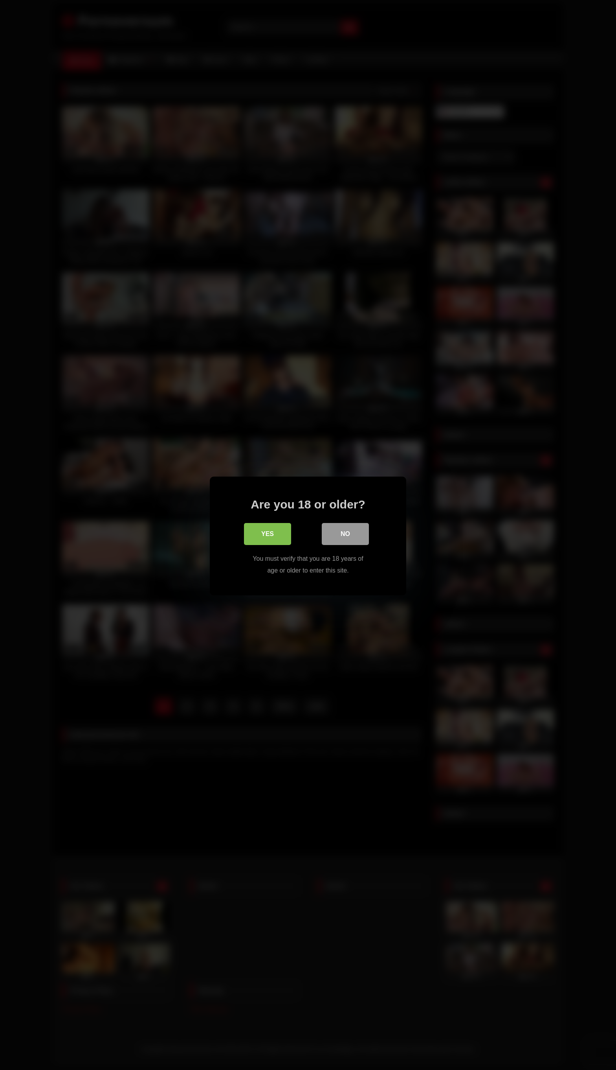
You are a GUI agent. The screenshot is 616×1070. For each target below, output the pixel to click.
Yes (267, 533)
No (345, 533)
